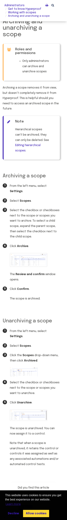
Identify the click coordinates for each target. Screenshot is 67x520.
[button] (52, 5)
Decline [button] (13, 513)
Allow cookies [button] (36, 513)
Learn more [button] (13, 504)
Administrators (14, 5)
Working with (22, 12)
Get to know (24, 8)
